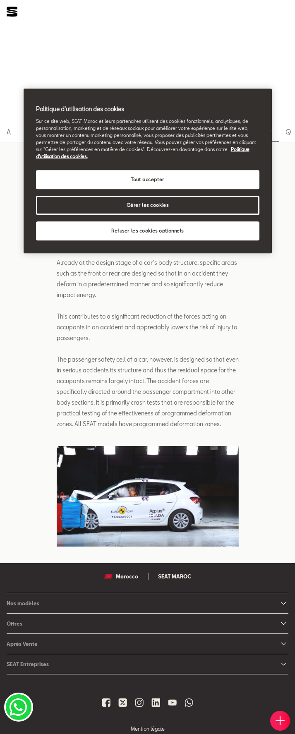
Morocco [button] (121, 576)
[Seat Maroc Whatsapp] (189, 703)
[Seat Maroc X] (123, 703)
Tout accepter (147, 179)
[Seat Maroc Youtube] (172, 703)
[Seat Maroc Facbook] (106, 703)
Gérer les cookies (148, 205)
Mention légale (148, 729)
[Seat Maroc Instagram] (139, 703)
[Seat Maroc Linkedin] (156, 703)
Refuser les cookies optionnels (147, 230)
